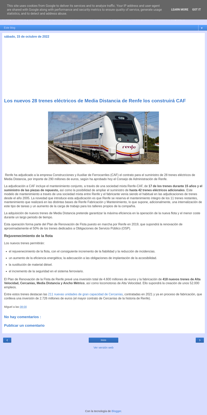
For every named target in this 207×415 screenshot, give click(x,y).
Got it (196, 9)
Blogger (116, 411)
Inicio (103, 340)
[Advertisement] (103, 69)
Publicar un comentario (24, 325)
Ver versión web (103, 347)
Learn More (179, 9)
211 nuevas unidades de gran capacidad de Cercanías (85, 294)
